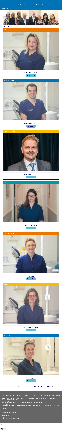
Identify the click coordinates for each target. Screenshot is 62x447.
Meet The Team (19, 4)
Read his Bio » (31, 126)
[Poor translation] (4, 429)
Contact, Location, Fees (46, 4)
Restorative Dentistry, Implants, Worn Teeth (32, 4)
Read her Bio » (31, 75)
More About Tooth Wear (6, 8)
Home (3, 4)
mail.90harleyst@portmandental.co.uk (9, 412)
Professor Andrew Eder (10, 4)
